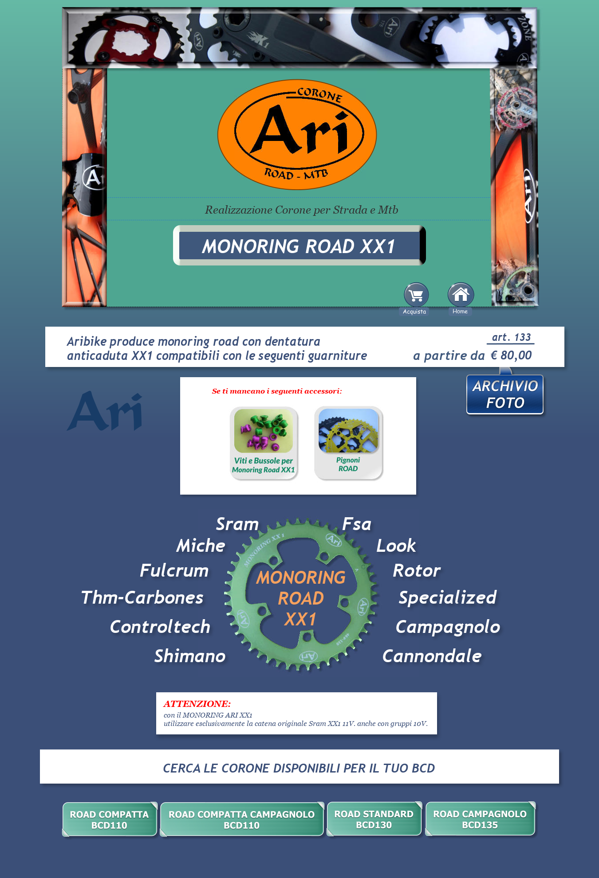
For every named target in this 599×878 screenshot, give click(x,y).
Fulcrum (174, 570)
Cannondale (432, 656)
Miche (200, 546)
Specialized (447, 597)
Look (396, 546)
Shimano (189, 656)
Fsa (357, 524)
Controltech (163, 627)
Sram (237, 524)
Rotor (417, 570)
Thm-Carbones (142, 597)
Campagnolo (447, 627)
